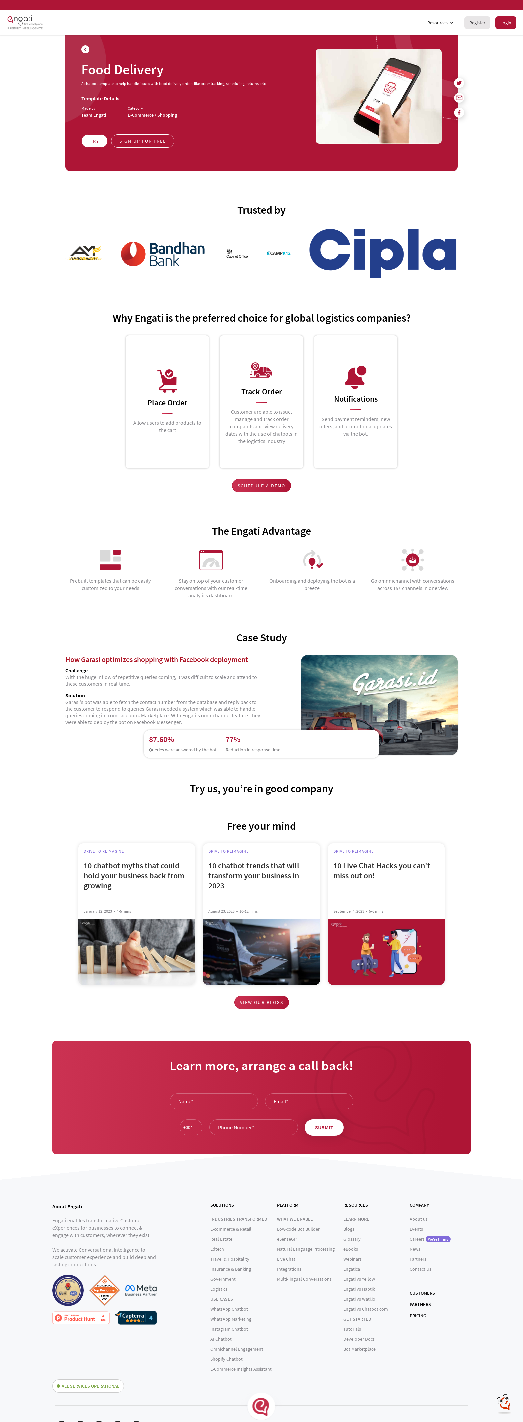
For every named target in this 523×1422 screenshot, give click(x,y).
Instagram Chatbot (229, 1329)
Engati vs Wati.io (359, 1299)
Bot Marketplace (359, 1349)
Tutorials (352, 1329)
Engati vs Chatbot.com (365, 1309)
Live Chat (286, 1259)
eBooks (350, 1249)
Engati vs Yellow (359, 1279)
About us (419, 1219)
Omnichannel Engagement (236, 1349)
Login (505, 23)
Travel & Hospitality (229, 1259)
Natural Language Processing (306, 1249)
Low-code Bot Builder (298, 1229)
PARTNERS (420, 1304)
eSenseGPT (288, 1239)
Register (477, 23)
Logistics (218, 1289)
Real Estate (221, 1239)
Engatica (351, 1269)
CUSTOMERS (422, 1293)
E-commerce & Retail (230, 1229)
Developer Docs (359, 1339)
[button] (440, 22)
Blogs (348, 1229)
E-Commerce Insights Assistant (241, 1369)
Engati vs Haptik (359, 1289)
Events (416, 1229)
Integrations (289, 1269)
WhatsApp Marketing (230, 1319)
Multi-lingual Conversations (304, 1279)
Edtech (217, 1249)
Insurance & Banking (230, 1269)
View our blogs (261, 1002)
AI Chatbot (221, 1339)
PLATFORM (287, 1205)
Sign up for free (142, 141)
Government (223, 1279)
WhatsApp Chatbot (229, 1309)
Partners (418, 1259)
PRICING (418, 1315)
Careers (430, 1239)
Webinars (352, 1259)
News (415, 1249)
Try (94, 141)
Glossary (352, 1239)
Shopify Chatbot (226, 1359)
